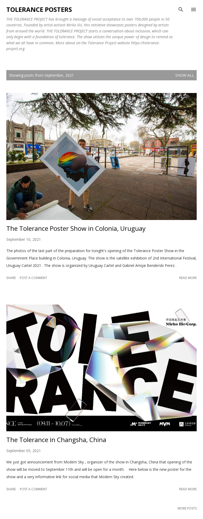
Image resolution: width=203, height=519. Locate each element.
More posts (187, 508)
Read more (188, 278)
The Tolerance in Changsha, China (56, 439)
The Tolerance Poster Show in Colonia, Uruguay (76, 228)
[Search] (181, 9)
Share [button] (11, 278)
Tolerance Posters (39, 9)
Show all (184, 75)
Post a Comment (33, 278)
